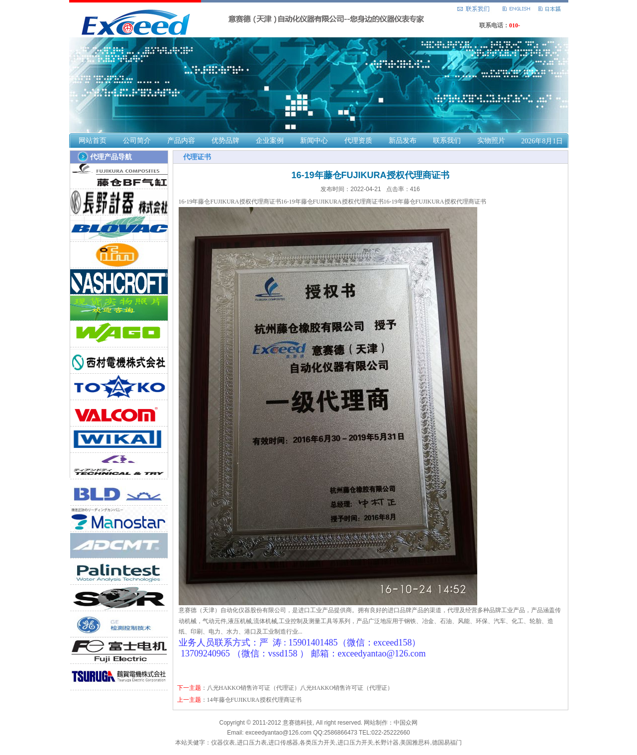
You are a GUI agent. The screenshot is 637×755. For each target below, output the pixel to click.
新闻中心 (314, 140)
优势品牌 (225, 140)
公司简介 (137, 140)
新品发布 (403, 140)
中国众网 (406, 722)
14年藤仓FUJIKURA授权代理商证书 (254, 699)
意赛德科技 (298, 722)
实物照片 (491, 140)
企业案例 (270, 140)
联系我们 (447, 140)
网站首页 (92, 140)
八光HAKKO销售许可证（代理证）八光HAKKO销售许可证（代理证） (300, 687)
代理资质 (358, 140)
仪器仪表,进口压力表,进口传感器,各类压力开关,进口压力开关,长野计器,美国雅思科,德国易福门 (336, 742)
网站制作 (376, 722)
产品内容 (181, 140)
